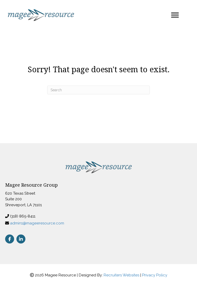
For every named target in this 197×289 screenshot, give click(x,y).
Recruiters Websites (121, 275)
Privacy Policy (154, 275)
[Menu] (175, 15)
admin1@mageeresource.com (37, 223)
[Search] (98, 90)
